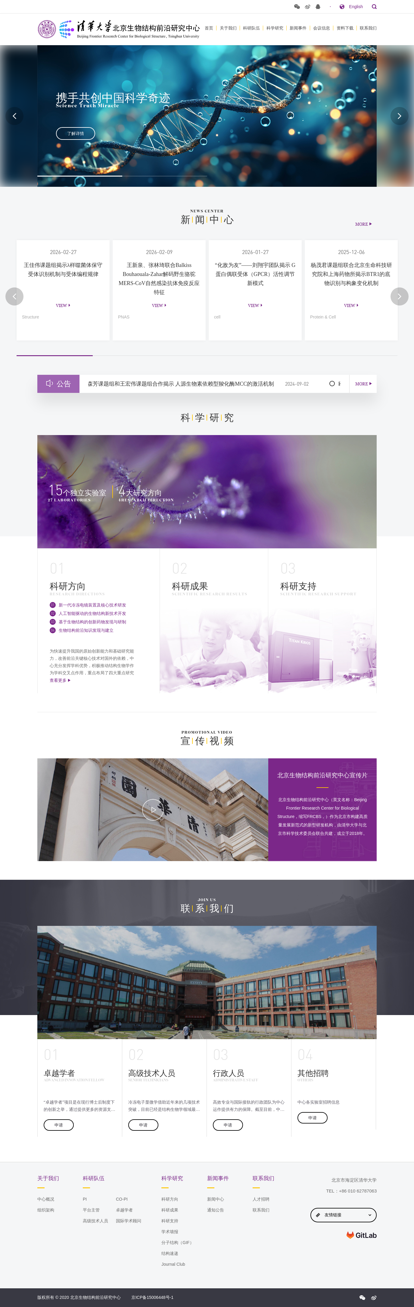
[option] (207, 116)
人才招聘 (261, 1199)
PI (85, 1199)
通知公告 (215, 1210)
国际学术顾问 (128, 1220)
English (356, 6)
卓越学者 (124, 1210)
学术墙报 (169, 1231)
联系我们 (368, 28)
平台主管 (91, 1210)
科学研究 (274, 28)
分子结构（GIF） (177, 1242)
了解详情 (75, 133)
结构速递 (169, 1253)
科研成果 (169, 1210)
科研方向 (169, 1199)
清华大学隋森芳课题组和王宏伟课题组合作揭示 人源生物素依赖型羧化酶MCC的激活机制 (178, 384)
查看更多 (58, 680)
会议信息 (321, 28)
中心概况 (45, 1199)
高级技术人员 (95, 1220)
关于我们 (228, 28)
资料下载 (345, 28)
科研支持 (169, 1220)
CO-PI (122, 1199)
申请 (58, 1125)
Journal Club (173, 1264)
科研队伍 (251, 28)
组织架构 (45, 1210)
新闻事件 (298, 28)
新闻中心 (215, 1199)
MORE (361, 224)
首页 (209, 28)
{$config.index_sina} (374, 1298)
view (61, 305)
